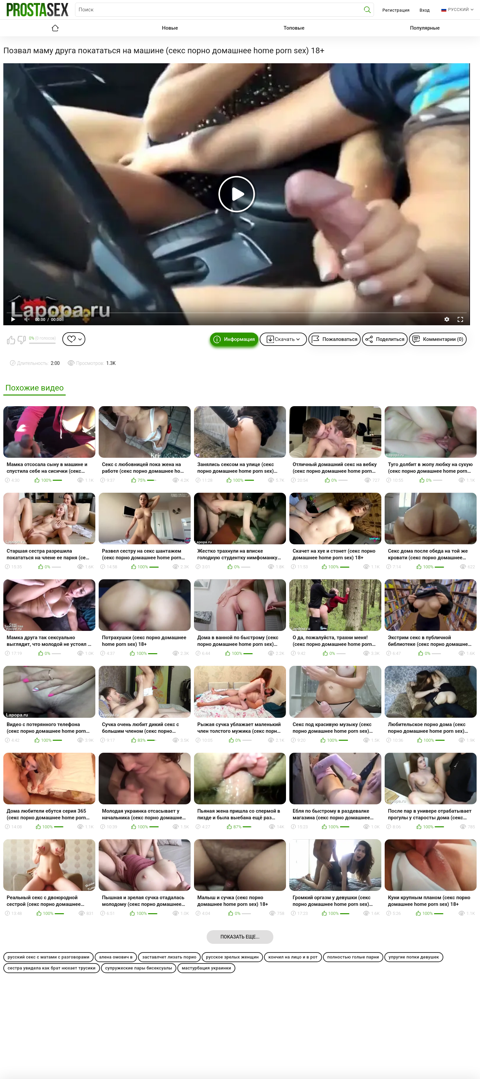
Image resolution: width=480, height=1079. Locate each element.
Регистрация (395, 10)
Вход (425, 10)
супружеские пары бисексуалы (138, 967)
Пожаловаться (339, 339)
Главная (55, 28)
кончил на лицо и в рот (292, 956)
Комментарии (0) (443, 339)
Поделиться (390, 339)
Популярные (425, 28)
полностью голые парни (353, 956)
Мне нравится (11, 340)
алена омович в (116, 956)
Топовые (294, 28)
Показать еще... (239, 937)
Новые (170, 28)
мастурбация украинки (206, 967)
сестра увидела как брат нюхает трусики (52, 967)
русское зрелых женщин (232, 956)
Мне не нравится (21, 340)
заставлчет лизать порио (169, 956)
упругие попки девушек (414, 956)
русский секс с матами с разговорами (48, 956)
